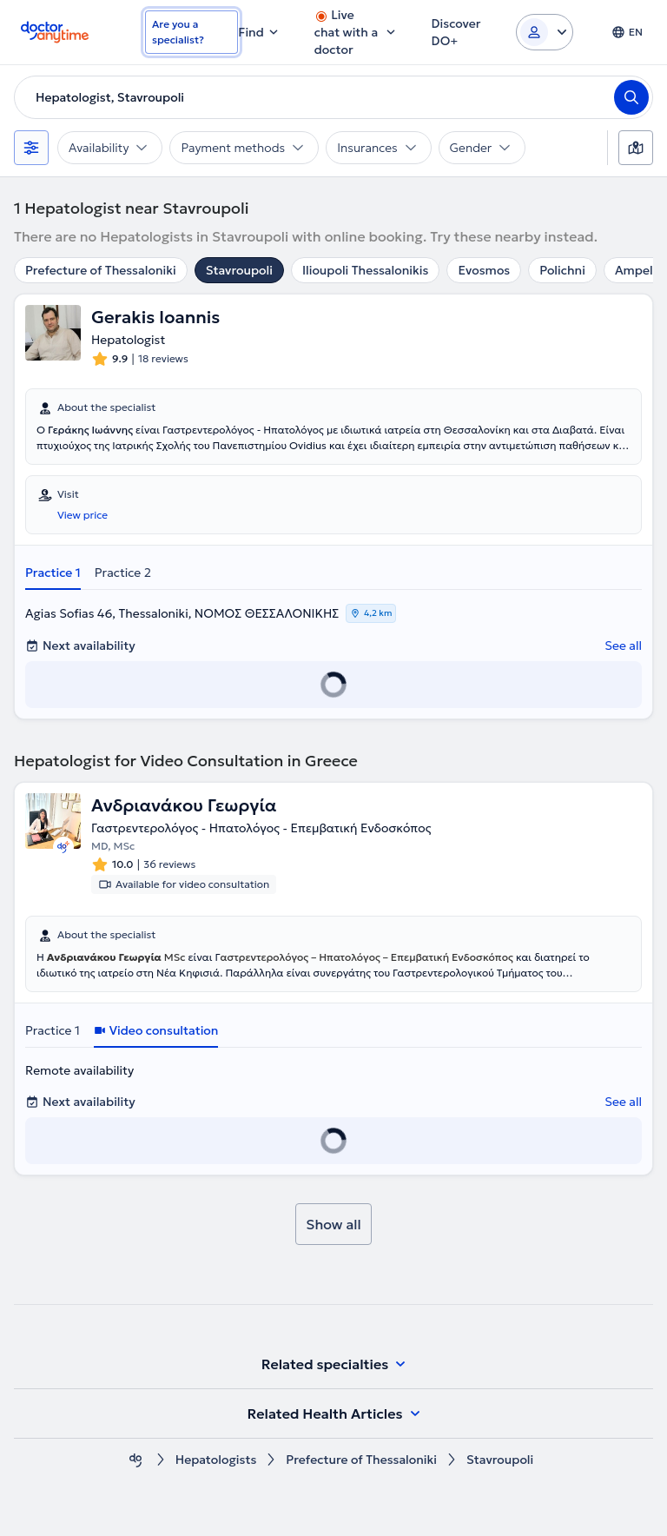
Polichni (562, 270)
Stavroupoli (239, 270)
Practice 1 (53, 572)
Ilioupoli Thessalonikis (365, 270)
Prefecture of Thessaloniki (100, 270)
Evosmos (484, 270)
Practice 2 (123, 572)
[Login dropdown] (544, 32)
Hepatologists (216, 1460)
